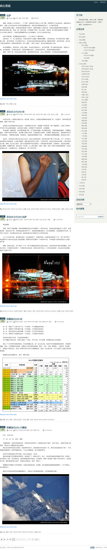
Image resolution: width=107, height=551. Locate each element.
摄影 (20, 18)
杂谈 (80, 188)
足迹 (23, 18)
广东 (82, 133)
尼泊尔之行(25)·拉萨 (16, 217)
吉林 (82, 174)
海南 (82, 167)
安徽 (82, 146)
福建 (82, 120)
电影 (80, 40)
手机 (16, 18)
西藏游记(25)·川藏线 (16, 427)
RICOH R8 (87, 55)
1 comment (66, 114)
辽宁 (82, 154)
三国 (80, 183)
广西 (82, 136)
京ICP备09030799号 (17, 547)
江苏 (82, 113)
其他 (85, 58)
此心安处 (5, 5)
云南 (82, 105)
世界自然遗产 (85, 69)
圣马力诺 (84, 77)
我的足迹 (103, 2)
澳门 (82, 177)
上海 (82, 164)
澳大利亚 (84, 71)
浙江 (82, 131)
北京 (82, 100)
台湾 (82, 149)
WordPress (99, 547)
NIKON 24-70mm (45, 209)
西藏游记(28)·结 (14, 319)
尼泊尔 (53, 114)
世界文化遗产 (19, 114)
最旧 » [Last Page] (37, 539)
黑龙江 (83, 97)
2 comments (48, 430)
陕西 (82, 125)
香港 (82, 180)
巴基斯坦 (84, 74)
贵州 (82, 151)
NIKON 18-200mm (17, 209)
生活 (80, 186)
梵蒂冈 (83, 84)
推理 (80, 194)
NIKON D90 (39, 114)
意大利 (83, 79)
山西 (82, 118)
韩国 (82, 92)
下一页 (31, 539)
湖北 (82, 110)
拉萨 (8, 15)
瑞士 (82, 89)
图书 (80, 37)
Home (96, 2)
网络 (80, 191)
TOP (105, 547)
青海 (82, 172)
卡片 (82, 53)
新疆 (82, 159)
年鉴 (80, 34)
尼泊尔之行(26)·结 (15, 112)
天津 (82, 169)
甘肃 (82, 123)
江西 (82, 156)
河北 (82, 138)
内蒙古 (83, 95)
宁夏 (82, 143)
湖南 (82, 128)
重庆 (50, 321)
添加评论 (36, 18)
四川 (46, 321)
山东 (82, 141)
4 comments (59, 219)
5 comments (60, 321)
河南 (82, 115)
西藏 (27, 18)
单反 (34, 114)
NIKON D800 (28, 114)
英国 (82, 87)
